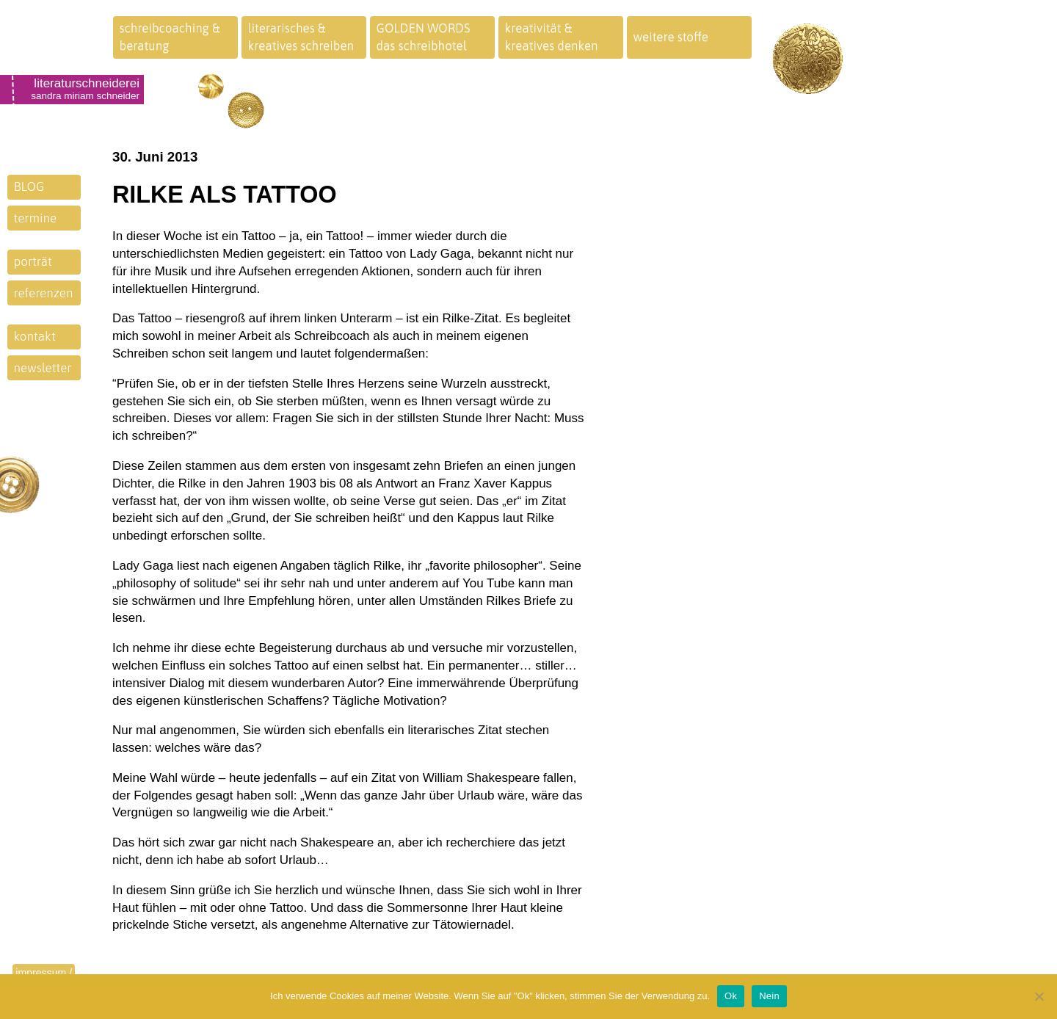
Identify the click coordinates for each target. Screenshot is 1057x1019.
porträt (33, 261)
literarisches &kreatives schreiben (301, 37)
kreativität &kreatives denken (551, 37)
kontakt (35, 336)
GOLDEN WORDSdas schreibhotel (424, 37)
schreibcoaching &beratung (170, 37)
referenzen (43, 293)
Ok (730, 995)
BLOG (29, 186)
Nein (769, 995)
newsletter (43, 367)
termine (35, 218)
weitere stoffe (671, 36)
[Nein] (1038, 996)
